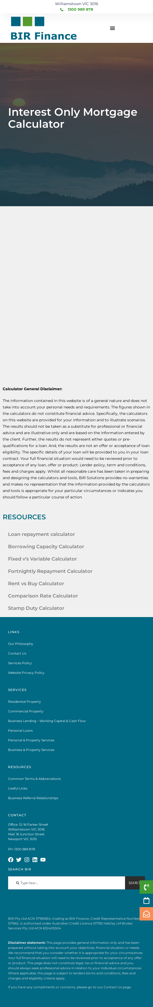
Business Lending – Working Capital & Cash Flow (47, 721)
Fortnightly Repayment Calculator (50, 571)
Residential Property (24, 702)
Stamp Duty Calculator (36, 608)
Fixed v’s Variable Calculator (42, 559)
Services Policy (20, 663)
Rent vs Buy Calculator (36, 584)
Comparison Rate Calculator (43, 596)
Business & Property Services (31, 750)
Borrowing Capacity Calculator (46, 547)
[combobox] (66, 882)
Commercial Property (25, 711)
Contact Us (17, 653)
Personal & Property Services (31, 740)
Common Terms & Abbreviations (34, 779)
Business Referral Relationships (33, 798)
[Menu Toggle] (112, 28)
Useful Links (17, 788)
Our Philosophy (20, 644)
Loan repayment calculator (41, 534)
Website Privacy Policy (26, 673)
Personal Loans (20, 730)
